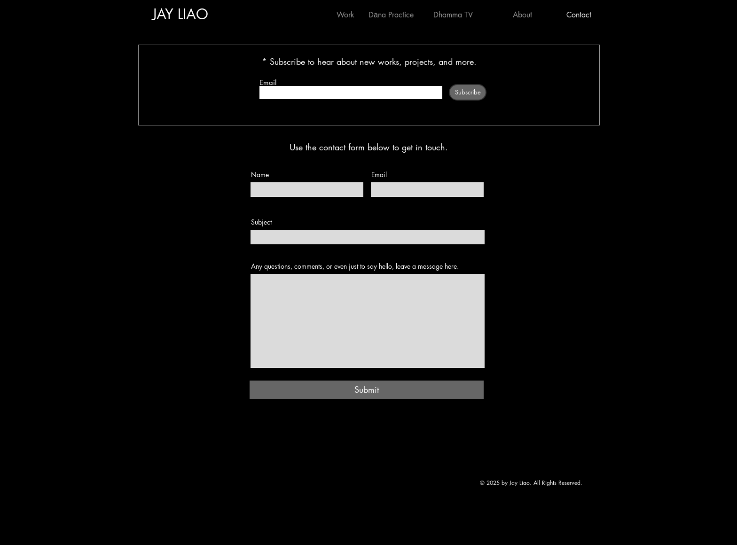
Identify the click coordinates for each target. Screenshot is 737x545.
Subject (261, 222)
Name (260, 174)
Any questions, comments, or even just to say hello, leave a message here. (355, 266)
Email (267, 82)
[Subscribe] (467, 92)
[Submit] (367, 390)
